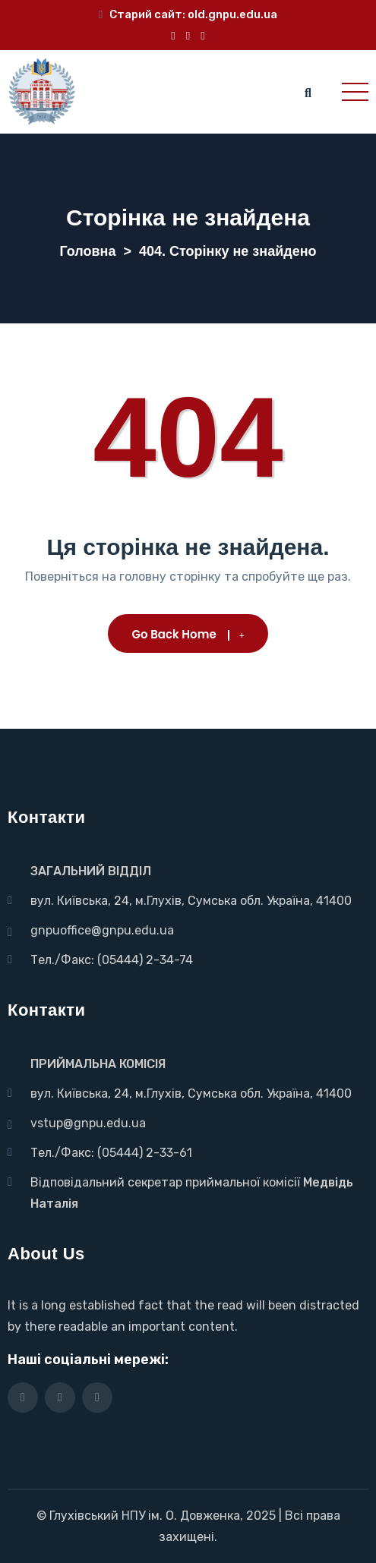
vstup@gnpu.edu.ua (88, 1123)
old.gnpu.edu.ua (232, 14)
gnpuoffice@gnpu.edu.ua (102, 930)
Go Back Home (188, 634)
